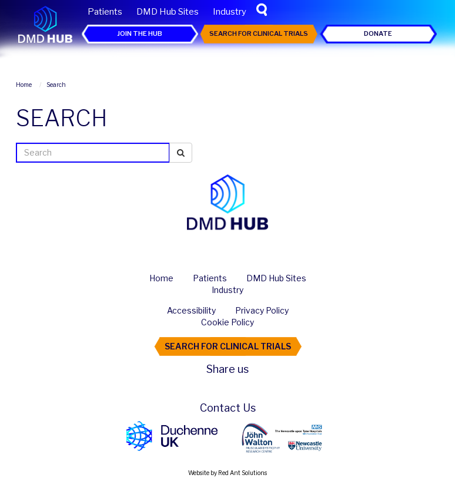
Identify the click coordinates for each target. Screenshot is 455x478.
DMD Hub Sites (167, 11)
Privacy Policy (262, 310)
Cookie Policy (227, 322)
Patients (105, 11)
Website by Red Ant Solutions (227, 472)
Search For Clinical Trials (258, 33)
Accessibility (191, 310)
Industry (229, 11)
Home (161, 278)
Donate (378, 33)
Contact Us (228, 408)
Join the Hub (139, 33)
